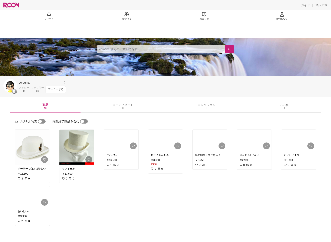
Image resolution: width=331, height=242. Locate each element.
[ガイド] (305, 5)
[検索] (229, 49)
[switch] (42, 121)
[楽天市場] (322, 5)
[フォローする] (56, 89)
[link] (32, 147)
